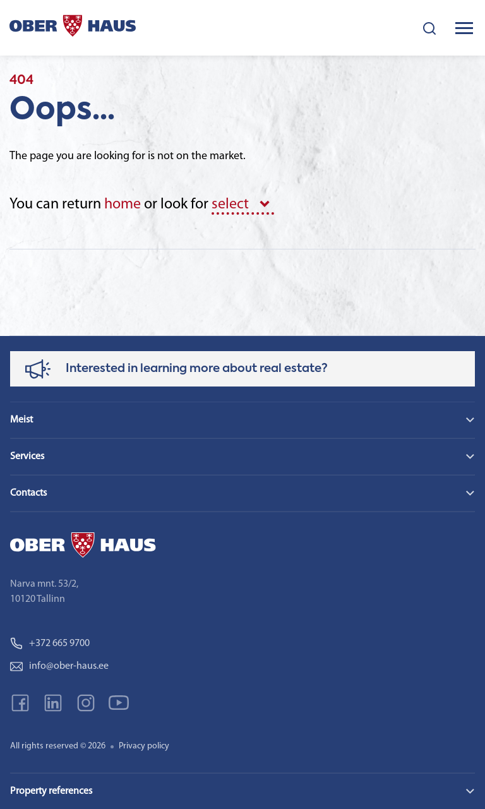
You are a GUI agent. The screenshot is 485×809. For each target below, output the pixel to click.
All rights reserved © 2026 (57, 746)
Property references (51, 791)
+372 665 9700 (50, 643)
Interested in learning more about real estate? (197, 369)
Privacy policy (144, 746)
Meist (21, 420)
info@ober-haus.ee (59, 666)
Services (27, 457)
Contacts (28, 493)
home (122, 204)
